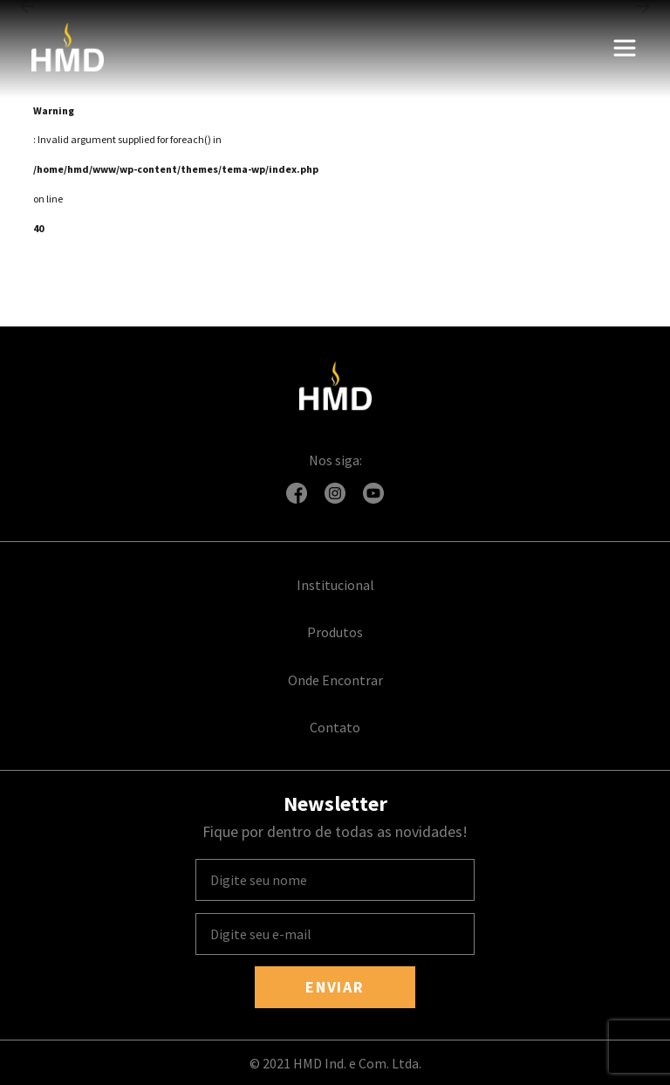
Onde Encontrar (335, 680)
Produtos (335, 632)
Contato (335, 727)
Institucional (335, 585)
